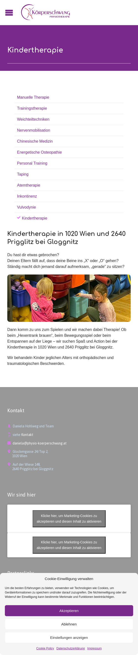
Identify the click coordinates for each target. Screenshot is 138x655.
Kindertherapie (34, 218)
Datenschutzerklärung (70, 648)
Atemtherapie (28, 185)
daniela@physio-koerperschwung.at (37, 443)
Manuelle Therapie (33, 97)
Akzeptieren (69, 611)
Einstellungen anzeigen (69, 637)
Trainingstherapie (32, 108)
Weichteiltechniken (33, 119)
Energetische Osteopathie (39, 152)
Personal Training (32, 163)
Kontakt (27, 435)
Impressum (94, 648)
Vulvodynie (26, 207)
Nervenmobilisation (33, 130)
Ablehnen (69, 624)
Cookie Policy (45, 648)
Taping (22, 174)
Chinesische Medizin (35, 141)
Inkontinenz (27, 196)
